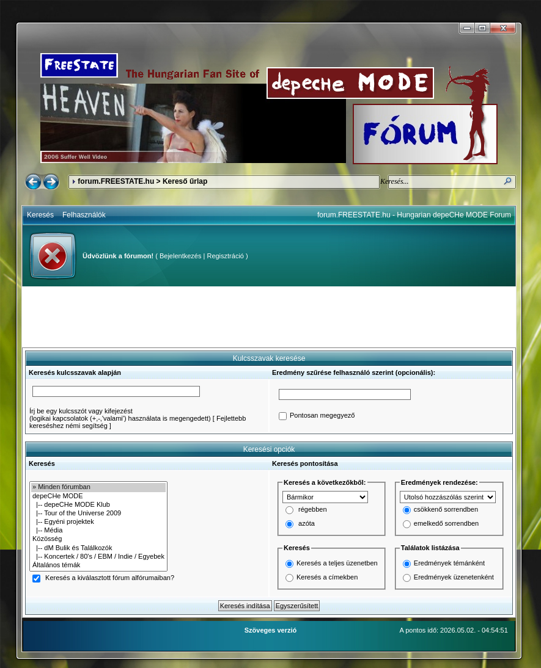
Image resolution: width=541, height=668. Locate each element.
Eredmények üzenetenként (454, 577)
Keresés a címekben (327, 577)
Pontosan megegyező (322, 415)
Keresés (40, 215)
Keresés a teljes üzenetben (337, 563)
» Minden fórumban (98, 487)
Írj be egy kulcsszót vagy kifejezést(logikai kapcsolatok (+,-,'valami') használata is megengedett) (120, 414)
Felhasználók (84, 215)
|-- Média (98, 530)
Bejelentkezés (181, 256)
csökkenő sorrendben (446, 510)
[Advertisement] (268, 316)
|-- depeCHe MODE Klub (98, 505)
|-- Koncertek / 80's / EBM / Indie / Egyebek (98, 557)
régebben (312, 510)
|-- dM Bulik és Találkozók (98, 548)
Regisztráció (225, 256)
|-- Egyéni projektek (98, 522)
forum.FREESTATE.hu (116, 181)
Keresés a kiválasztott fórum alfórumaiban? (109, 578)
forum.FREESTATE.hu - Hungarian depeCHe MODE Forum (414, 215)
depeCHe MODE (98, 496)
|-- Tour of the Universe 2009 (98, 513)
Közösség (98, 539)
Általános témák (98, 565)
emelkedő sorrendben (446, 524)
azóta (306, 524)
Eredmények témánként (449, 563)
